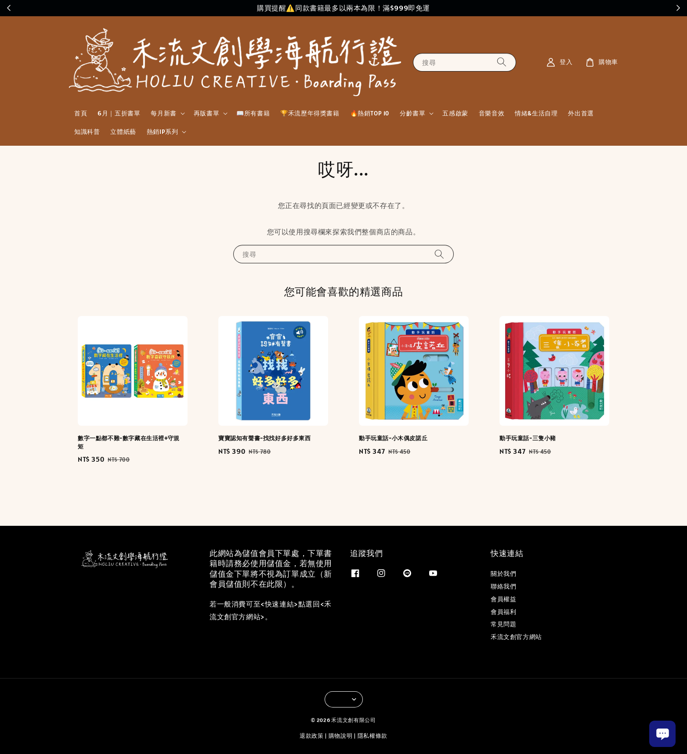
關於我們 (503, 574)
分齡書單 (412, 113)
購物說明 (341, 736)
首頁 (80, 113)
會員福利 (503, 612)
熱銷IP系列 (162, 132)
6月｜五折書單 (119, 113)
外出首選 (580, 113)
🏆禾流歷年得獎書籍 (309, 113)
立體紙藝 (123, 132)
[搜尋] (502, 62)
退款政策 (312, 736)
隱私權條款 (373, 736)
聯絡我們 (503, 586)
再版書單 (206, 113)
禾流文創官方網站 (516, 637)
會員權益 (503, 599)
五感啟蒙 (455, 113)
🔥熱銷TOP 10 (369, 113)
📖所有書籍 (253, 113)
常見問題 (503, 624)
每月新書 (163, 113)
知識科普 (87, 132)
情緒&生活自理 (536, 113)
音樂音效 (491, 113)
